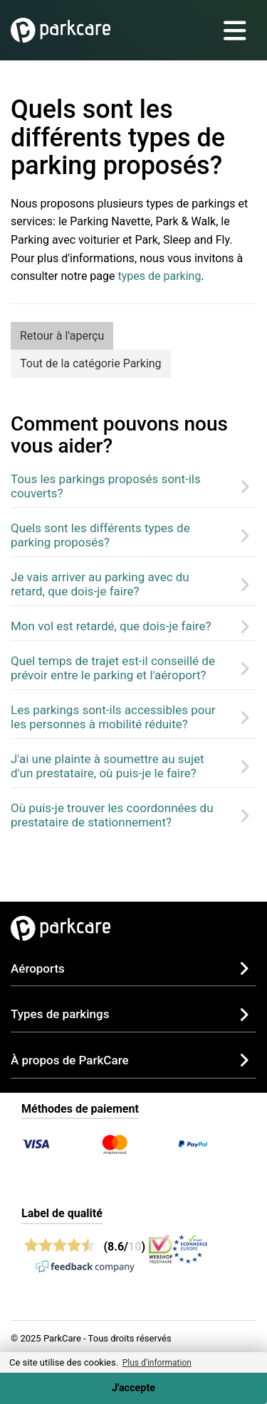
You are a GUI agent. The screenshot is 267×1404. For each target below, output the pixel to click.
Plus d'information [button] (157, 1363)
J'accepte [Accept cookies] (133, 1388)
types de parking (159, 276)
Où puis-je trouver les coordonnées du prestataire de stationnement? (112, 815)
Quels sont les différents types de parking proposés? (100, 535)
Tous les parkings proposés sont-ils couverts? (106, 486)
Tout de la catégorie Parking (91, 363)
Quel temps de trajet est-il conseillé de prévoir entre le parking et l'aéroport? (113, 668)
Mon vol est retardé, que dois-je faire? (111, 626)
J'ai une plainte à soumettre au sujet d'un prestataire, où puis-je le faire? (107, 766)
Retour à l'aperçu (62, 335)
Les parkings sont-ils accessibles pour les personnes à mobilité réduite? (113, 717)
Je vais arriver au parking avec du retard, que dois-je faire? (100, 584)
